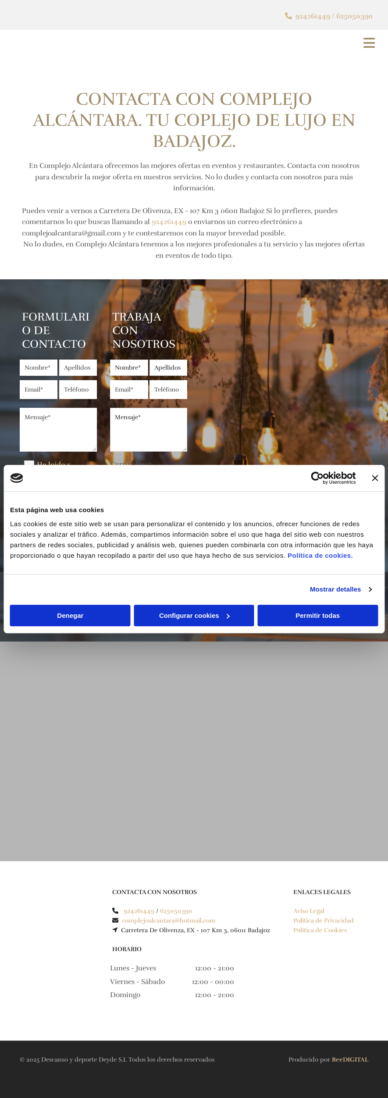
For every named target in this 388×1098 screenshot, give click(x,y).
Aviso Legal (308, 911)
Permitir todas (317, 615)
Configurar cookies (194, 615)
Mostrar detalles (335, 589)
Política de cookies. (320, 555)
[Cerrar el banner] (375, 478)
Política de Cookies (320, 930)
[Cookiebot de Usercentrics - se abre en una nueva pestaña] (317, 478)
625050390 (354, 16)
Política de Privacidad (323, 920)
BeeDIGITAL (350, 1059)
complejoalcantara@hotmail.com (169, 920)
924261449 (312, 16)
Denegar (70, 615)
